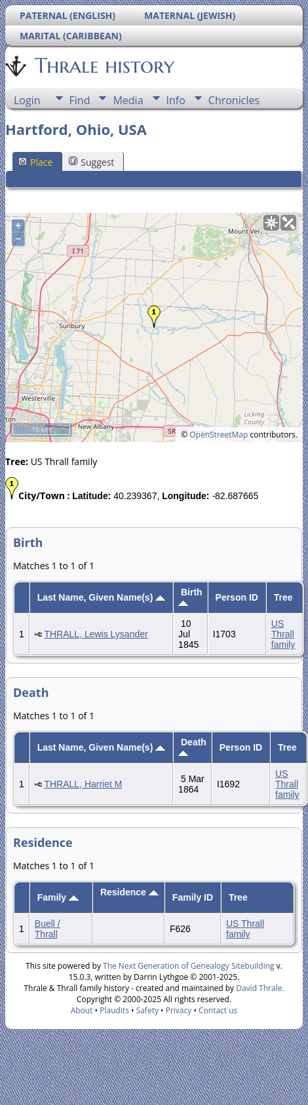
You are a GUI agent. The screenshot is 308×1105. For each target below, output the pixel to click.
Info (175, 100)
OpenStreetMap (218, 434)
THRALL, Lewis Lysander (95, 634)
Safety (147, 1010)
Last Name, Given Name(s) (101, 597)
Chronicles (234, 100)
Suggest (91, 162)
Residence (129, 892)
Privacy (179, 1010)
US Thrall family (283, 634)
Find (79, 100)
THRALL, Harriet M (83, 784)
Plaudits (114, 1010)
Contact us (218, 1010)
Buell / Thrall (47, 928)
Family (58, 897)
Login (27, 100)
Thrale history (103, 65)
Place (35, 162)
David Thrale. (260, 988)
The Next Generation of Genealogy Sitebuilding (189, 965)
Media (128, 100)
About (82, 1010)
